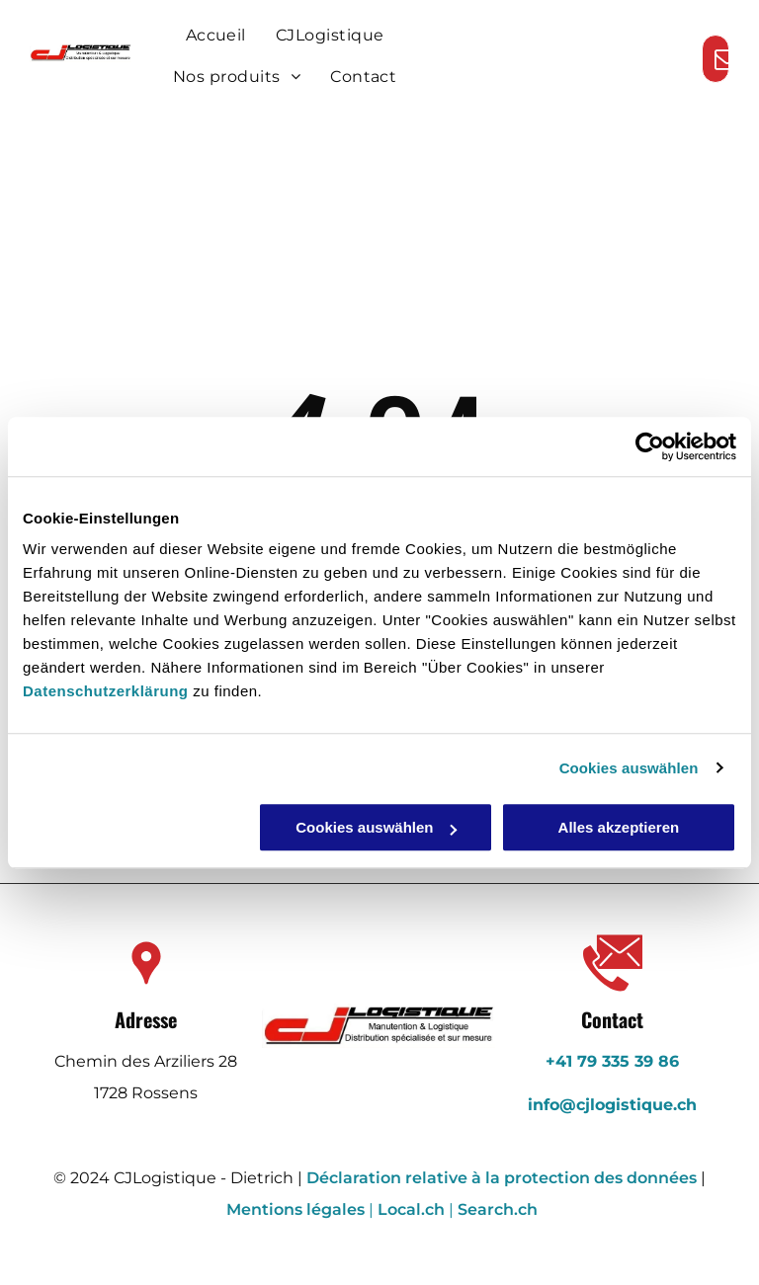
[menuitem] (216, 35)
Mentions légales (295, 1209)
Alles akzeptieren (619, 827)
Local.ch (411, 1209)
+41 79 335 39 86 (612, 1061)
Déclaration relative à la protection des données (501, 1177)
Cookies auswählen (629, 768)
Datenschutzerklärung (106, 691)
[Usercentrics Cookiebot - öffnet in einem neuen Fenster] (649, 446)
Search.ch (498, 1209)
